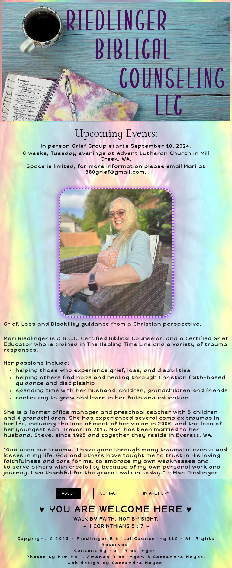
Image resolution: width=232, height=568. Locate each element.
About (68, 493)
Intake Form (156, 493)
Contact (109, 493)
